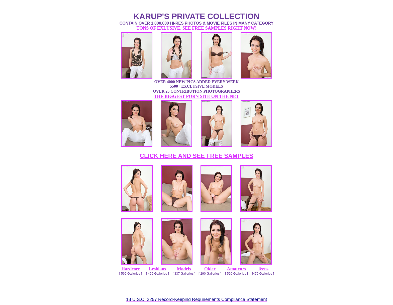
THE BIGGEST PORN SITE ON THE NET (196, 96)
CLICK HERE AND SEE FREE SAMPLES (196, 155)
